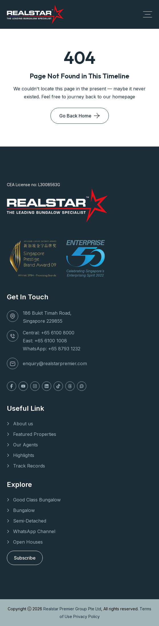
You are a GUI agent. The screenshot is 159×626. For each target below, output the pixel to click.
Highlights (23, 455)
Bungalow (24, 510)
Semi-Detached (29, 521)
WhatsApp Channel (34, 531)
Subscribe (25, 558)
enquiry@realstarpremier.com (55, 363)
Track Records (29, 466)
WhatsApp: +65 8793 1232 (51, 348)
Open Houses (28, 542)
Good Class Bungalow (37, 500)
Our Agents (25, 445)
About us (23, 423)
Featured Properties (34, 434)
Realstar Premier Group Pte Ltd (72, 608)
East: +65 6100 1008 (45, 341)
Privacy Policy (86, 616)
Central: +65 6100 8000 (48, 333)
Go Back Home (75, 116)
